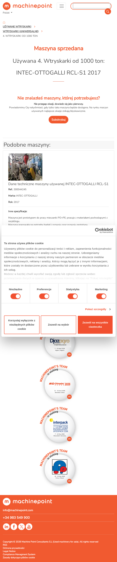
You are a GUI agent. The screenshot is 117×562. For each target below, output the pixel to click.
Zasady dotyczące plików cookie (19, 557)
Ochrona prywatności (13, 548)
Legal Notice (9, 551)
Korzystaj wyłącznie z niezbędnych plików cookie (21, 324)
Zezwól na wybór (58, 324)
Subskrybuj (58, 120)
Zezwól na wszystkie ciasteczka (95, 324)
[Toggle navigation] (61, 6)
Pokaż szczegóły (95, 309)
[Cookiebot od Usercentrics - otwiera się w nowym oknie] (97, 230)
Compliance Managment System (19, 554)
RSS (5, 545)
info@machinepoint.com (18, 510)
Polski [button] (6, 12)
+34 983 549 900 (16, 517)
